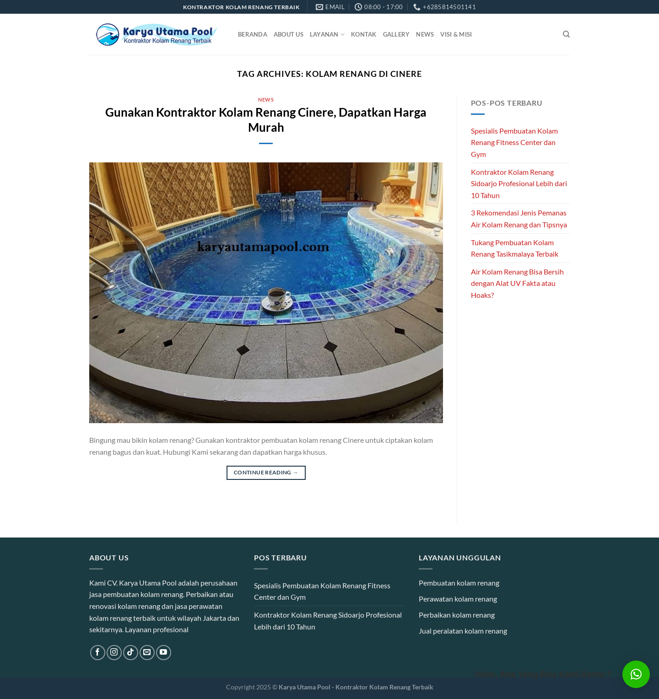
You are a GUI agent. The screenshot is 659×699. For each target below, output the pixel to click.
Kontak (364, 34)
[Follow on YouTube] (163, 652)
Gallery (396, 34)
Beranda (252, 34)
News (425, 34)
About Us (288, 34)
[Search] (566, 34)
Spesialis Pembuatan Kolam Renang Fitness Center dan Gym (514, 142)
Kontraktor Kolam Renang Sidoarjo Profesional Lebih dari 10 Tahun (519, 183)
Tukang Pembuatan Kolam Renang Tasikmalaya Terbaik (514, 248)
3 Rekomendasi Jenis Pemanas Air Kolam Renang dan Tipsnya (519, 218)
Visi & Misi (456, 34)
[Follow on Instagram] (114, 652)
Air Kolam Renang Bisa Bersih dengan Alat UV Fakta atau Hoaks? (517, 283)
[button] (636, 674)
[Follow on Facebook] (97, 652)
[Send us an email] (147, 652)
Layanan (327, 34)
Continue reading (266, 472)
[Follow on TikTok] (130, 652)
